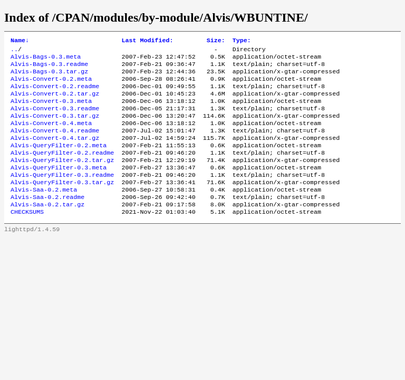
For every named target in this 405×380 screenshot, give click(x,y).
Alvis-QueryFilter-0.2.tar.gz (62, 178)
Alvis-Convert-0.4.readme (55, 144)
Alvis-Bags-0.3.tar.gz (49, 76)
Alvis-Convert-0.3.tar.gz (55, 127)
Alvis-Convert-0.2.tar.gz (55, 102)
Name (20, 41)
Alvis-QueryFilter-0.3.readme (62, 195)
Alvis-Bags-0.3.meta (46, 59)
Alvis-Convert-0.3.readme (55, 119)
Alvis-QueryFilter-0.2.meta (59, 161)
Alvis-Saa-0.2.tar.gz (47, 228)
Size (216, 41)
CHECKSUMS (27, 237)
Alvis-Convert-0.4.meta (51, 135)
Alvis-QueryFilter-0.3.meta (59, 186)
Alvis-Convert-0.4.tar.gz (55, 152)
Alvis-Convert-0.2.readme (55, 93)
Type (242, 41)
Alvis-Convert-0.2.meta (51, 85)
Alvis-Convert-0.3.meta (51, 110)
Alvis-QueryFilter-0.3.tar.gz (62, 203)
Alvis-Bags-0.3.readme (49, 68)
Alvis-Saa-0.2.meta (44, 211)
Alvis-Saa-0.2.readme (47, 220)
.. (14, 51)
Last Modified (147, 41)
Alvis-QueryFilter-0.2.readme (62, 169)
